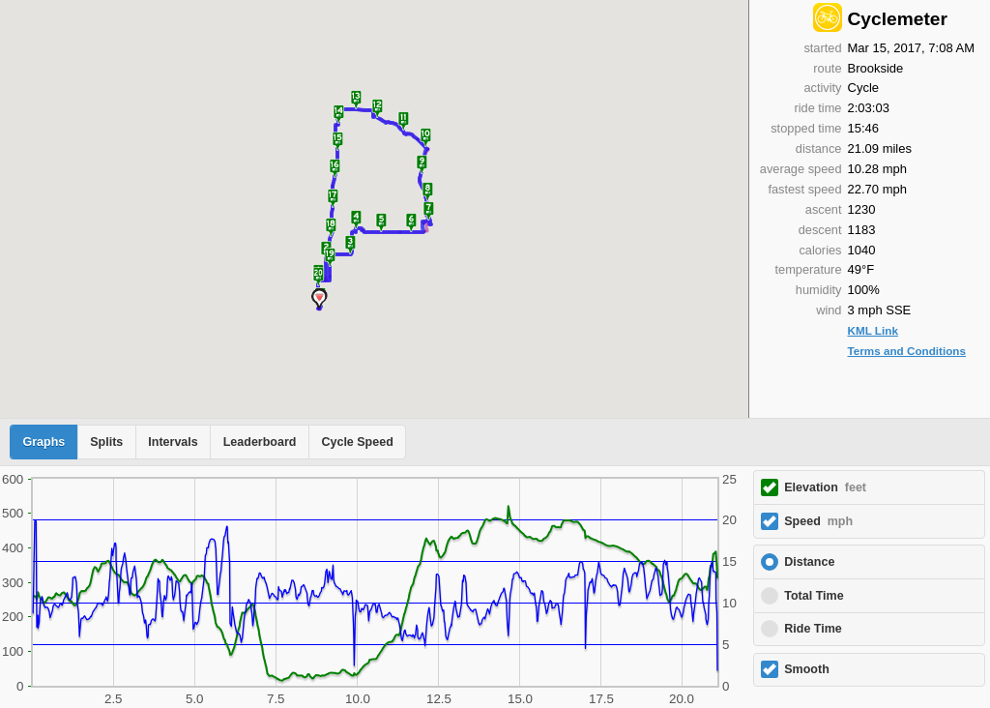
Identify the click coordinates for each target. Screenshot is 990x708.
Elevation (825, 487)
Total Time (813, 596)
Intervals (172, 442)
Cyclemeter (897, 19)
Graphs (44, 442)
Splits (106, 442)
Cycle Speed (357, 442)
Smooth (807, 669)
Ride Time (813, 628)
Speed (818, 521)
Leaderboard (260, 442)
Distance (809, 562)
